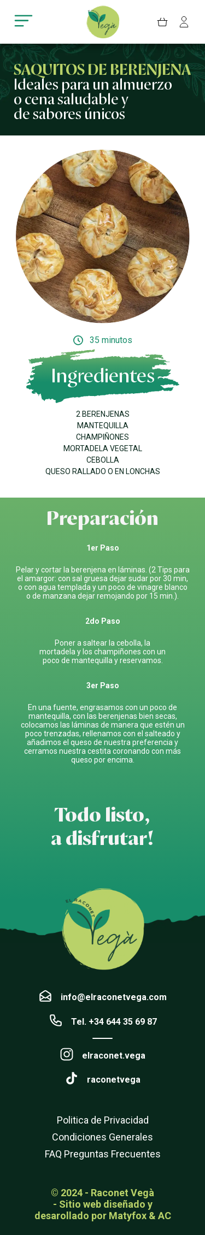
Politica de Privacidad (103, 1120)
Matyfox (128, 1215)
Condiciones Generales (102, 1137)
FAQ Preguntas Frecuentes (103, 1154)
